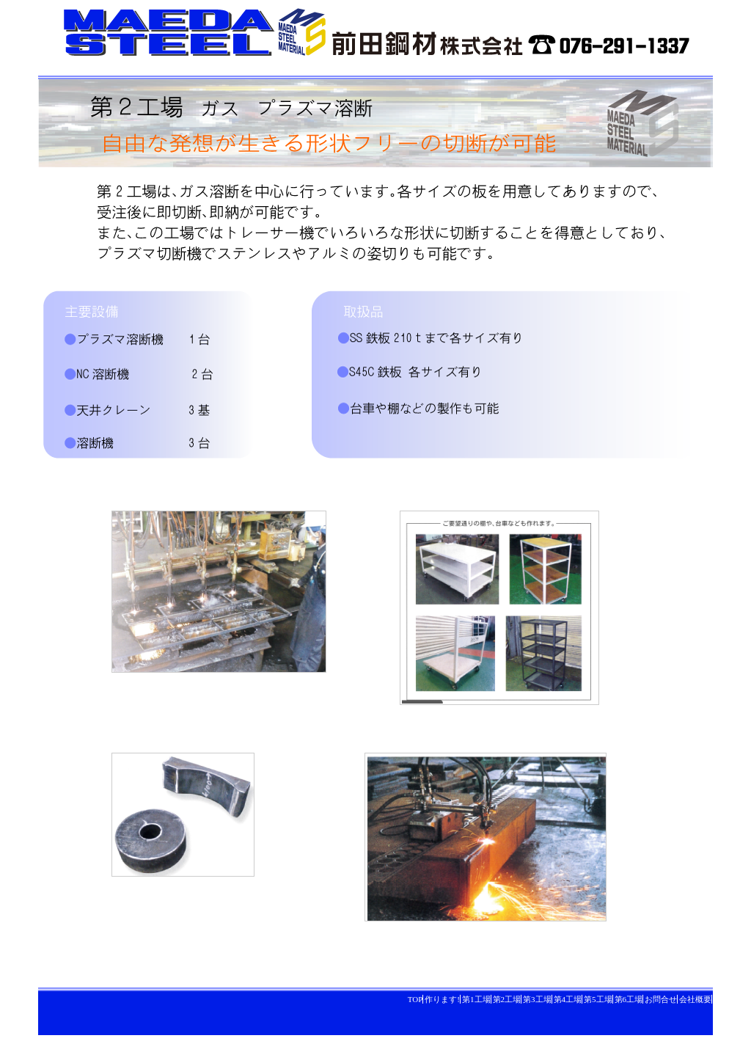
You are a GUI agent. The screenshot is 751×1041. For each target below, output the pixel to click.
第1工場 (476, 999)
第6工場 (629, 999)
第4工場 (568, 999)
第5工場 (598, 999)
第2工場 (507, 999)
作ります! (442, 999)
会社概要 (695, 999)
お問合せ (661, 999)
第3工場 (537, 999)
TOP (415, 999)
